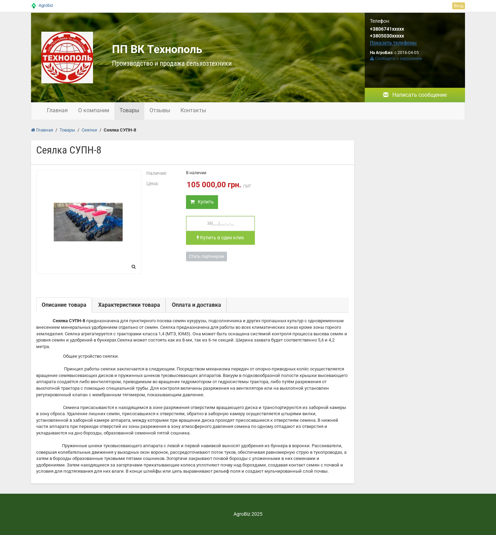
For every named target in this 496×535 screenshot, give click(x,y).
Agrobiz (46, 5)
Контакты (193, 110)
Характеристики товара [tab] (129, 305)
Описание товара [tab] (64, 305)
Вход (458, 5)
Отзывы (159, 110)
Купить (202, 201)
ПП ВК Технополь (157, 49)
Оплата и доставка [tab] (196, 305)
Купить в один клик (220, 237)
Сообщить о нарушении (396, 58)
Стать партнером (206, 256)
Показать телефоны (393, 42)
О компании (93, 110)
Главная (57, 110)
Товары (129, 110)
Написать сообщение (415, 95)
